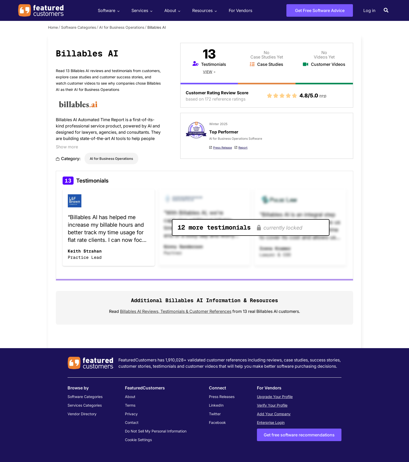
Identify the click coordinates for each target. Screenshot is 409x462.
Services (141, 11)
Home (53, 27)
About (171, 11)
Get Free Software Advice (320, 10)
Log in (369, 10)
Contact (132, 422)
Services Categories (85, 405)
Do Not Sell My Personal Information (156, 431)
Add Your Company (274, 414)
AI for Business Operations (121, 27)
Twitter (215, 414)
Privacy (131, 414)
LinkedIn (216, 405)
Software (108, 11)
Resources (203, 11)
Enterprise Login (271, 422)
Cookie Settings (138, 439)
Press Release (222, 147)
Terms (130, 405)
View (207, 71)
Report (243, 147)
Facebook (217, 422)
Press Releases (221, 396)
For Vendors (240, 10)
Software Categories (78, 27)
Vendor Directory (82, 414)
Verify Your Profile (272, 405)
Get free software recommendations (299, 434)
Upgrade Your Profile (275, 396)
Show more (67, 146)
